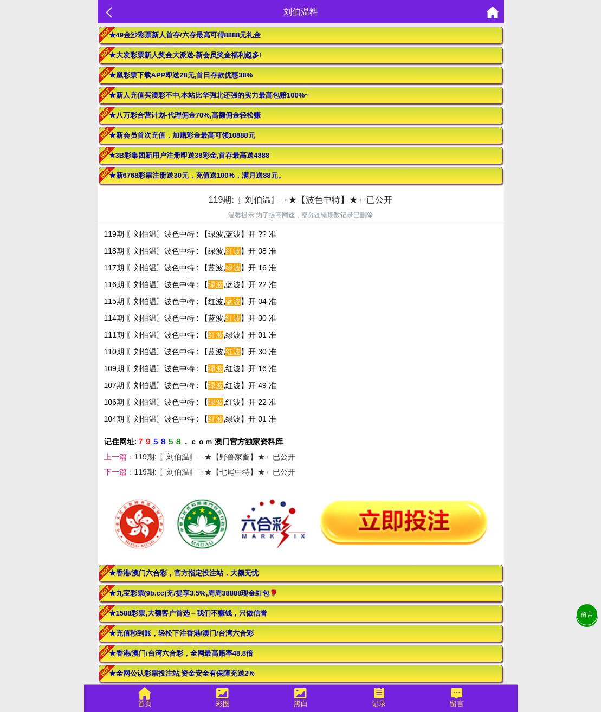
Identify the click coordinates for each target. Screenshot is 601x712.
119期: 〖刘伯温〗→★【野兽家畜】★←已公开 (214, 456)
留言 (586, 614)
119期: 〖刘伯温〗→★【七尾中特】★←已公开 (214, 472)
